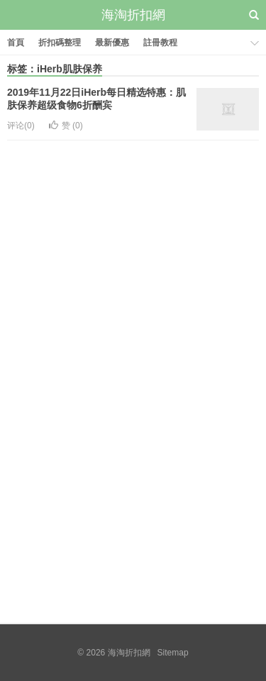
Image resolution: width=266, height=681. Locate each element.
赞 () (66, 126)
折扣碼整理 (59, 43)
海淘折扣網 (133, 15)
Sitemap (173, 653)
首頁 (15, 43)
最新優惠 (112, 43)
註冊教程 (160, 43)
